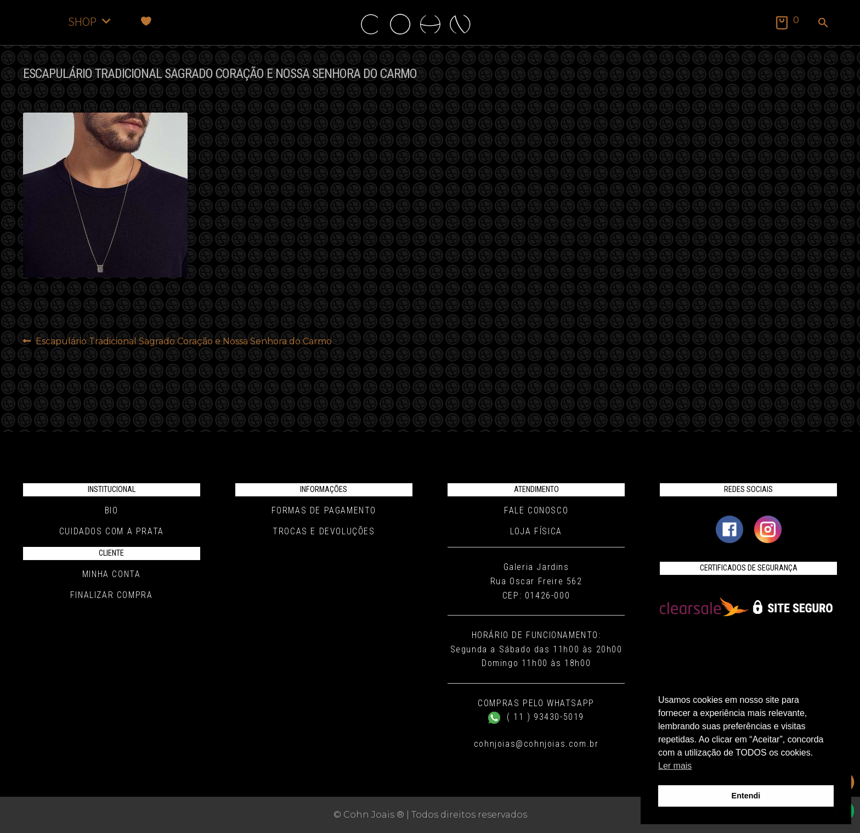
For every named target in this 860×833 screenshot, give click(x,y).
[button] (823, 23)
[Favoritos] (146, 21)
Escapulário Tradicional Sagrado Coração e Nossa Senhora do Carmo (183, 341)
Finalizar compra (111, 595)
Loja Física (536, 531)
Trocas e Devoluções (324, 531)
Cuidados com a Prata (111, 531)
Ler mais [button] (675, 765)
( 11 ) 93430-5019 (536, 717)
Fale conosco (536, 510)
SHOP (90, 21)
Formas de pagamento (323, 510)
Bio (111, 510)
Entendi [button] (746, 795)
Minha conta (111, 574)
